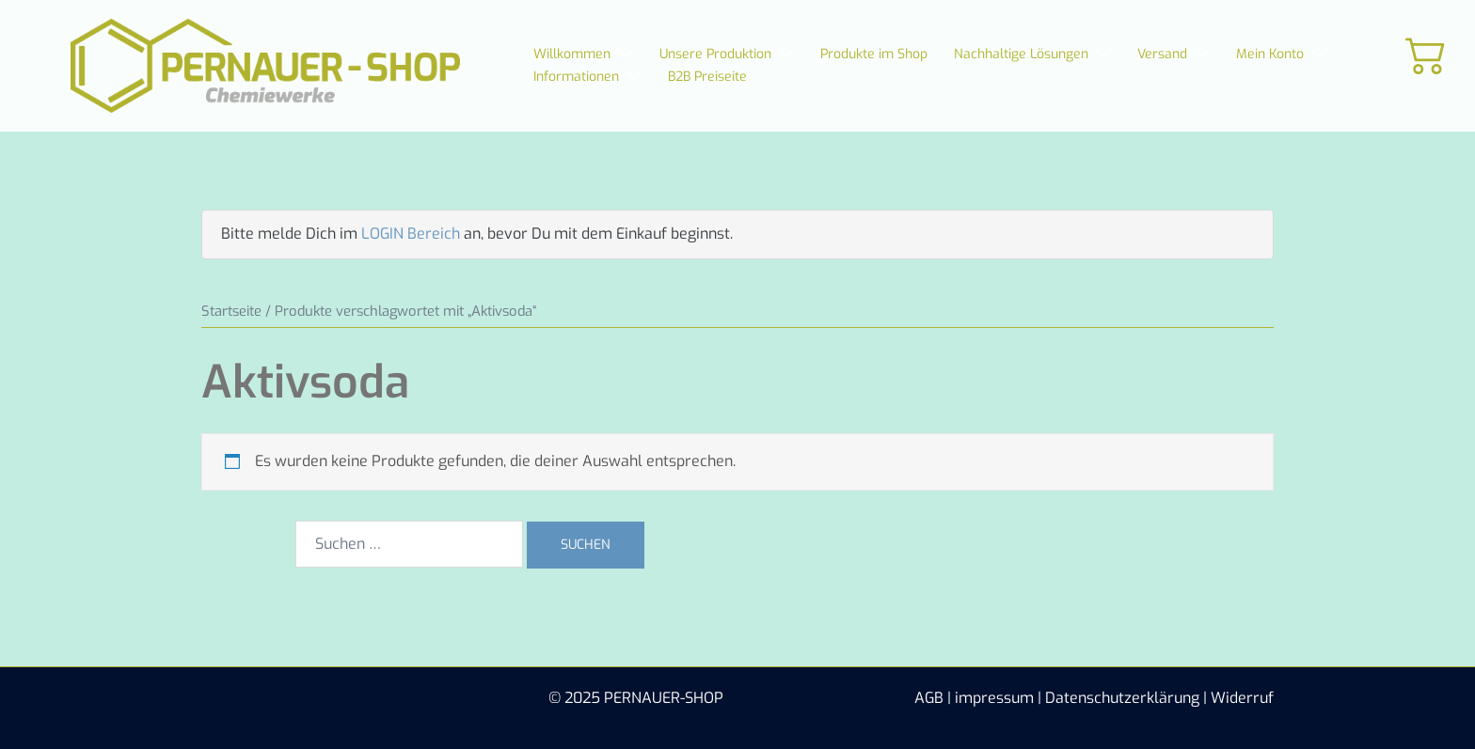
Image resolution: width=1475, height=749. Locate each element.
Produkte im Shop (874, 54)
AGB (929, 698)
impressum (994, 698)
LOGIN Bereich (410, 233)
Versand (1162, 54)
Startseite (231, 311)
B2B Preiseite (707, 77)
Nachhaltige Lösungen (1021, 54)
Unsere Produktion (715, 54)
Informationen (576, 77)
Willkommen (572, 54)
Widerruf (1242, 698)
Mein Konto (1270, 54)
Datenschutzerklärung (1122, 698)
